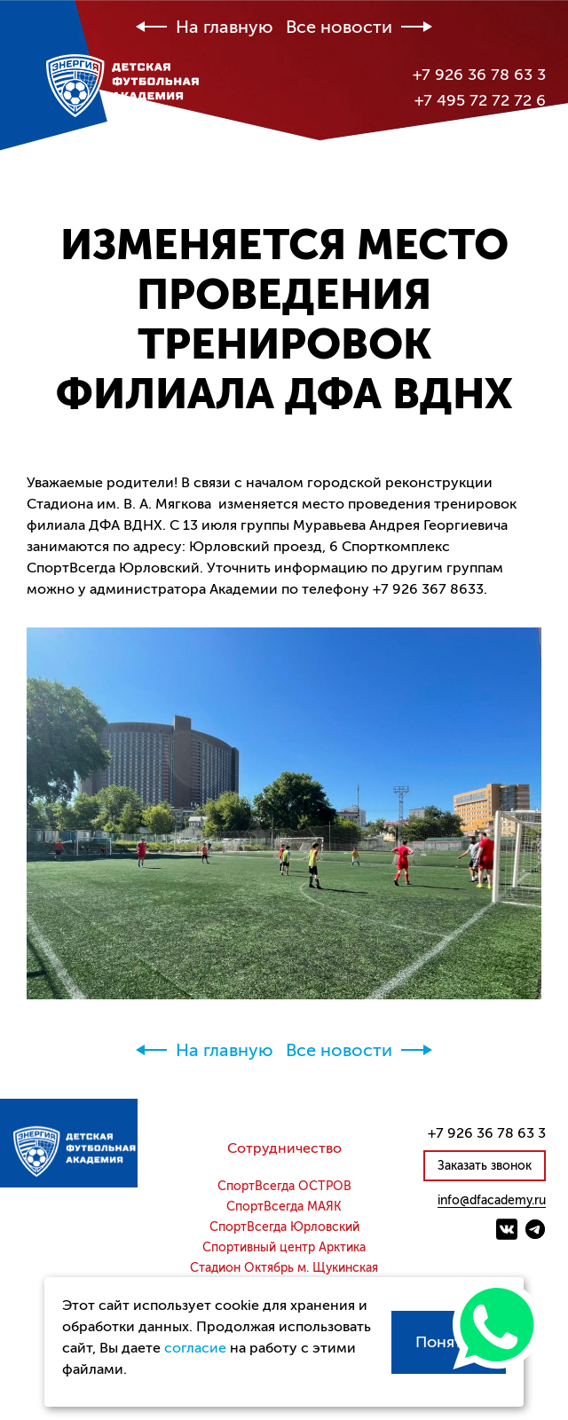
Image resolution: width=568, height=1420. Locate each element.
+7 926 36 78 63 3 (479, 75)
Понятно (448, 1342)
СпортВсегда (284, 1186)
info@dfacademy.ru (492, 1201)
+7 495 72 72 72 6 (480, 100)
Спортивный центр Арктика (284, 1248)
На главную (224, 27)
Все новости (339, 27)
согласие (195, 1348)
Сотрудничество (284, 1148)
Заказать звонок (485, 1165)
